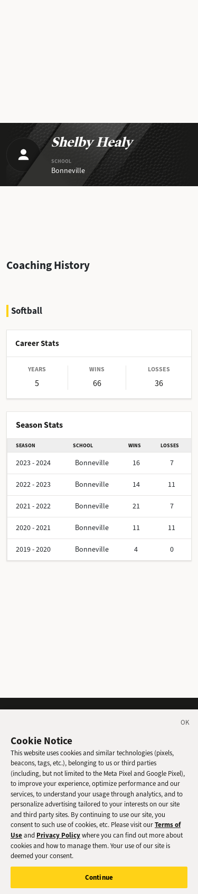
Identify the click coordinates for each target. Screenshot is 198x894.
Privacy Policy (58, 838)
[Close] (185, 727)
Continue (99, 880)
